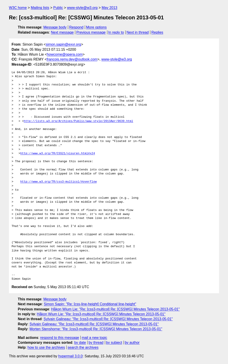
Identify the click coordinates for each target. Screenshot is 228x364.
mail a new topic (94, 338)
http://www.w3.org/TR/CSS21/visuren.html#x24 (57, 154)
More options (96, 27)
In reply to (116, 32)
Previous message (91, 32)
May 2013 (109, 8)
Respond (76, 27)
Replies (157, 32)
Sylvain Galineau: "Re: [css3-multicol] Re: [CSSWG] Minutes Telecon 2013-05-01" (108, 319)
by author (132, 342)
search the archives (83, 347)
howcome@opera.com (64, 54)
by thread (96, 342)
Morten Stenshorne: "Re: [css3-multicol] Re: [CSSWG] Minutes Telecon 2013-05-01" (95, 329)
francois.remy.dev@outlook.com (72, 59)
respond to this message (59, 338)
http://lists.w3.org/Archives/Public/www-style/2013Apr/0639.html (78, 121)
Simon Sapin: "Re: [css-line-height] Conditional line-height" (90, 304)
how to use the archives (46, 347)
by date (80, 342)
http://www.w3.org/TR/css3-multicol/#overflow (58, 182)
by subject (114, 342)
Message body (55, 27)
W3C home (18, 8)
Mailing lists (40, 8)
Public (58, 8)
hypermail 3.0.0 (70, 356)
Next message (62, 32)
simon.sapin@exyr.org (63, 44)
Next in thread (137, 32)
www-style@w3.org (82, 8)
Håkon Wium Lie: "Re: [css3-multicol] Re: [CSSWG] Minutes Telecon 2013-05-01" (115, 309)
